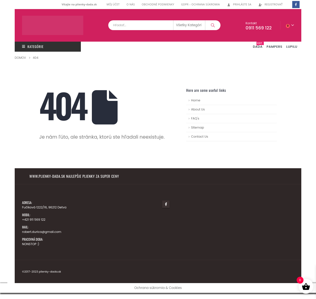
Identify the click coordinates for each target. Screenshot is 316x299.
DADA (258, 45)
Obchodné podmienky (158, 4)
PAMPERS (274, 46)
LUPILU (291, 46)
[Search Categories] (189, 25)
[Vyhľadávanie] (212, 25)
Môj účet (113, 4)
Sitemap (197, 127)
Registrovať (270, 4)
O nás (130, 4)
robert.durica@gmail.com (42, 232)
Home (195, 100)
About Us (198, 109)
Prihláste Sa (239, 4)
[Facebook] (295, 4)
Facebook (166, 204)
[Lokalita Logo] (52, 25)
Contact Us (199, 136)
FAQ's (195, 118)
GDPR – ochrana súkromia (200, 4)
